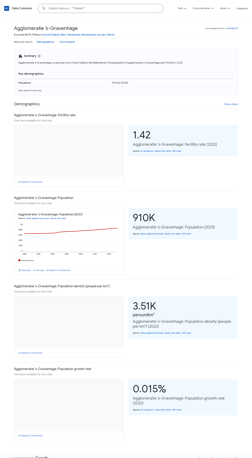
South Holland (51, 34)
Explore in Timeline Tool (32, 182)
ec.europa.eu (147, 151)
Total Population (27, 260)
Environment (67, 41)
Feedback (242, 8)
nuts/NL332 (232, 28)
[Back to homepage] (6, 8)
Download (26, 270)
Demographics (45, 41)
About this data (163, 151)
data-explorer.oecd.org (29, 90)
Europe (101, 34)
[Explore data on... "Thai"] (101, 8)
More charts (231, 104)
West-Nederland (70, 34)
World (110, 34)
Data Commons (22, 8)
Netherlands (89, 34)
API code (177, 151)
